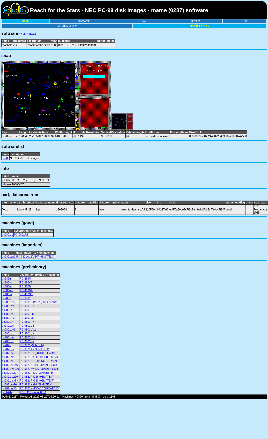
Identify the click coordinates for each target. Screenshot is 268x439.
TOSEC (195, 21)
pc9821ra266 (10, 376)
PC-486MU (26, 290)
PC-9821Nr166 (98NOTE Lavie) (39, 364)
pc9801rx (7, 321)
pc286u (6, 278)
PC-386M (25, 286)
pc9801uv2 (8, 329)
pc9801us (8, 325)
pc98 (5, 158)
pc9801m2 (8, 317)
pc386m (7, 286)
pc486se (7, 294)
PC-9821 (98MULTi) (32, 345)
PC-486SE (26, 294)
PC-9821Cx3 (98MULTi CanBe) (39, 357)
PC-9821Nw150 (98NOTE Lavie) (40, 368)
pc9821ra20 (9, 372)
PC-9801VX (27, 341)
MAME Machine (67, 25)
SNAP (244, 21)
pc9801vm (8, 337)
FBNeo (143, 21)
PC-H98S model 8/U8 (33, 392)
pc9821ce (8, 353)
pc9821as (8, 349)
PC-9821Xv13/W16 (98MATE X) (39, 388)
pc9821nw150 (10, 368)
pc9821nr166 (10, 364)
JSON (32, 33)
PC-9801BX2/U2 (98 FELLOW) (38, 302)
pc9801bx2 (8, 302)
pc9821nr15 (9, 361)
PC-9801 (25, 298)
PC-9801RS (21, 234)
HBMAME (84, 21)
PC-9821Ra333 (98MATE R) (37, 380)
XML (23, 33)
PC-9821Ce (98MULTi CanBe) (38, 353)
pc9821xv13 (9, 388)
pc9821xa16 (9, 384)
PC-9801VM (27, 337)
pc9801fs (7, 313)
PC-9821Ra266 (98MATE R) (37, 376)
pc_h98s (7, 392)
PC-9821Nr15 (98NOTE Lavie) (38, 361)
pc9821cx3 (8, 357)
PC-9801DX (27, 306)
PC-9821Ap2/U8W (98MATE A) (35, 256)
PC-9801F (26, 310)
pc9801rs (7, 234)
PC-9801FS (27, 313)
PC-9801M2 (27, 317)
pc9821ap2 (8, 256)
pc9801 (6, 298)
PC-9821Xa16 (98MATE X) (36, 384)
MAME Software (199, 25)
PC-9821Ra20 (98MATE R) (36, 372)
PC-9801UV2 (28, 329)
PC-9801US (27, 325)
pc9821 (6, 345)
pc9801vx (8, 341)
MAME (25, 21)
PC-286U (25, 278)
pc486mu (7, 290)
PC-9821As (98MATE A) (34, 349)
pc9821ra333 (10, 380)
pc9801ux (8, 333)
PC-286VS (26, 282)
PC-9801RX (27, 321)
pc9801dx (8, 306)
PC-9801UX (27, 333)
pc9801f (7, 310)
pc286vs (7, 282)
